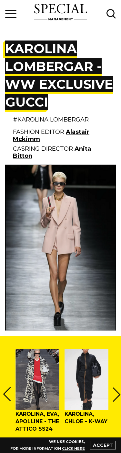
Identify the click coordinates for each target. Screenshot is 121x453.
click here (73, 448)
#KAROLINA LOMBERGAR (51, 119)
